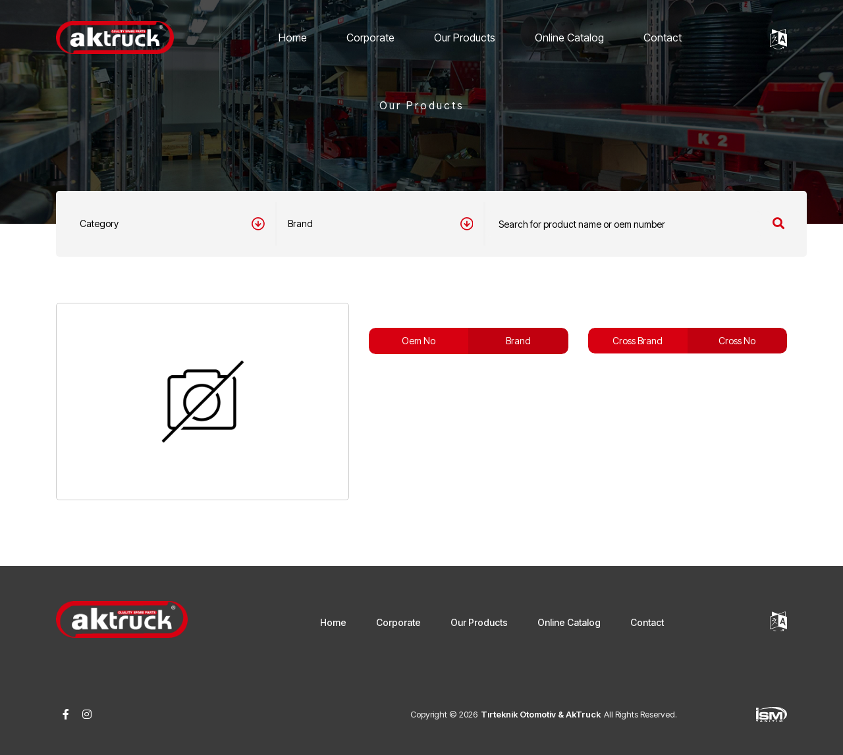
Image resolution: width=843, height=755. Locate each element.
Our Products (464, 37)
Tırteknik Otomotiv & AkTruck (541, 714)
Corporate (370, 37)
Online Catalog (569, 37)
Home (293, 37)
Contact (662, 37)
